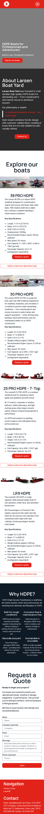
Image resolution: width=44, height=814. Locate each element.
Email (4, 733)
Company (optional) (10, 725)
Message (6, 741)
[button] (37, 4)
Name (4, 717)
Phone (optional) (9, 755)
